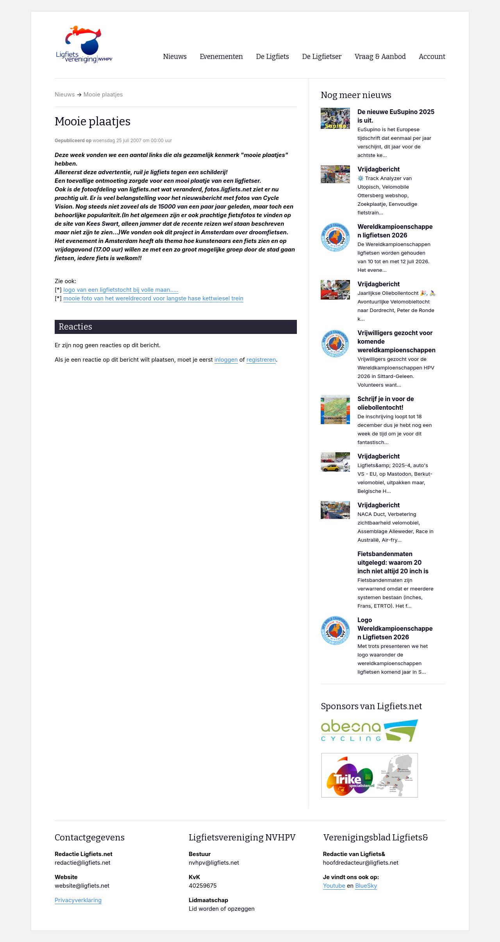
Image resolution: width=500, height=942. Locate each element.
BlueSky (366, 885)
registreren (261, 359)
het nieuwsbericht (196, 198)
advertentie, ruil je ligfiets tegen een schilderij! (163, 172)
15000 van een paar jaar (192, 206)
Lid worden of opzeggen (222, 908)
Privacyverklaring (78, 900)
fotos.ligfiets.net (228, 189)
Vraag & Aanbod (380, 57)
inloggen (226, 359)
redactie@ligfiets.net (83, 862)
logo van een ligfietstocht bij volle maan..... (120, 289)
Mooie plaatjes (103, 94)
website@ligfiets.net (82, 885)
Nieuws (65, 94)
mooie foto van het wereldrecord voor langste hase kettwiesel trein (153, 298)
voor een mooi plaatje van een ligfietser (204, 180)
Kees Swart (102, 223)
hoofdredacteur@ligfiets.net (360, 862)
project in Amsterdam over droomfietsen (229, 232)
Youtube (334, 885)
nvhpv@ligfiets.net (214, 862)
